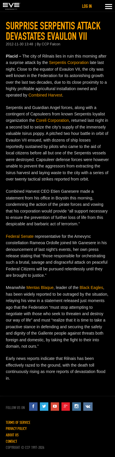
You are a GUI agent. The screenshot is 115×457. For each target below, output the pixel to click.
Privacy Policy (16, 428)
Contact (11, 441)
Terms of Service (18, 422)
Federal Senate (20, 236)
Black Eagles (91, 287)
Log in (87, 6)
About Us (12, 435)
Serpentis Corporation (69, 62)
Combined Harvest (45, 95)
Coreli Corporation (52, 120)
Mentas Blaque (40, 287)
